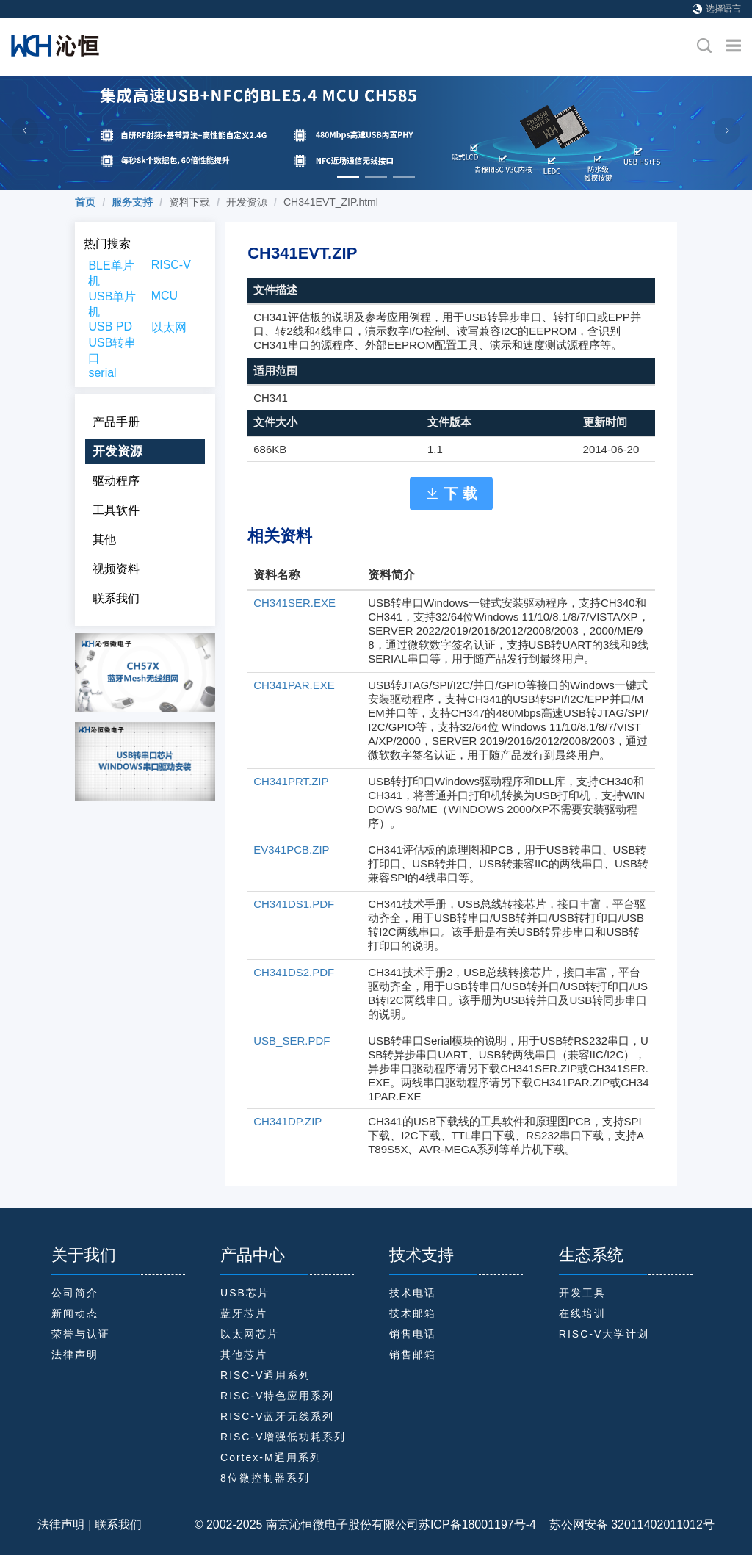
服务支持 (132, 202)
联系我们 (118, 1524)
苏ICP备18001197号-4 (477, 1524)
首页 (85, 202)
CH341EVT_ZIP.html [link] (330, 202)
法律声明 (60, 1524)
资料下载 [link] (189, 202)
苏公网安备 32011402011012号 (625, 1524)
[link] (85, 202)
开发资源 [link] (246, 202)
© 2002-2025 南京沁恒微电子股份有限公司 (307, 1524)
